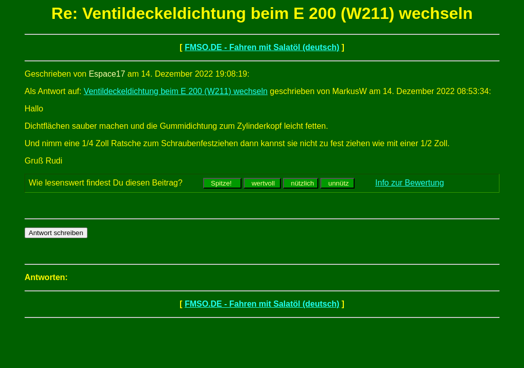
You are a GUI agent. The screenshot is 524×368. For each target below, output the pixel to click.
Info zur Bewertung (409, 182)
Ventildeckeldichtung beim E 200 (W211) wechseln (176, 91)
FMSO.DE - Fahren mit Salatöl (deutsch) (262, 47)
